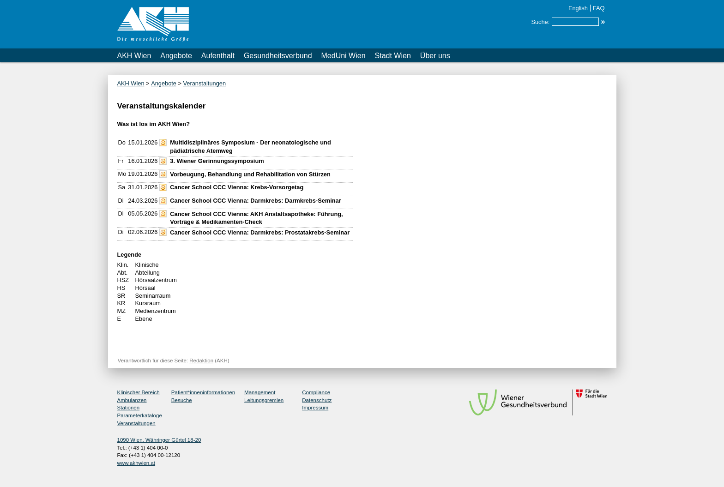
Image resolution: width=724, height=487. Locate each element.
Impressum (315, 407)
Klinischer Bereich (138, 392)
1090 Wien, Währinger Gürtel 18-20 (159, 440)
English (578, 8)
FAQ (599, 8)
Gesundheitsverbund (278, 56)
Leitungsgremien (264, 400)
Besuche (181, 400)
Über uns (435, 56)
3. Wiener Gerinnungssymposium (217, 160)
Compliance (316, 392)
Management (259, 392)
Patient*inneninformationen (203, 392)
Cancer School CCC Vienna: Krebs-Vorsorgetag (236, 187)
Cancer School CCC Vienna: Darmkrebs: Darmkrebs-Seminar (255, 200)
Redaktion (201, 360)
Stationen (128, 407)
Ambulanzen (132, 400)
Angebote (176, 56)
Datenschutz (317, 400)
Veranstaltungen (204, 83)
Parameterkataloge (139, 415)
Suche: (540, 21)
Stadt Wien (393, 56)
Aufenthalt (218, 56)
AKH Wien (134, 56)
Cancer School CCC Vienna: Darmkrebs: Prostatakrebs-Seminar (260, 232)
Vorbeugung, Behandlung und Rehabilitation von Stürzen (250, 174)
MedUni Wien (343, 56)
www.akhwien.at (136, 463)
